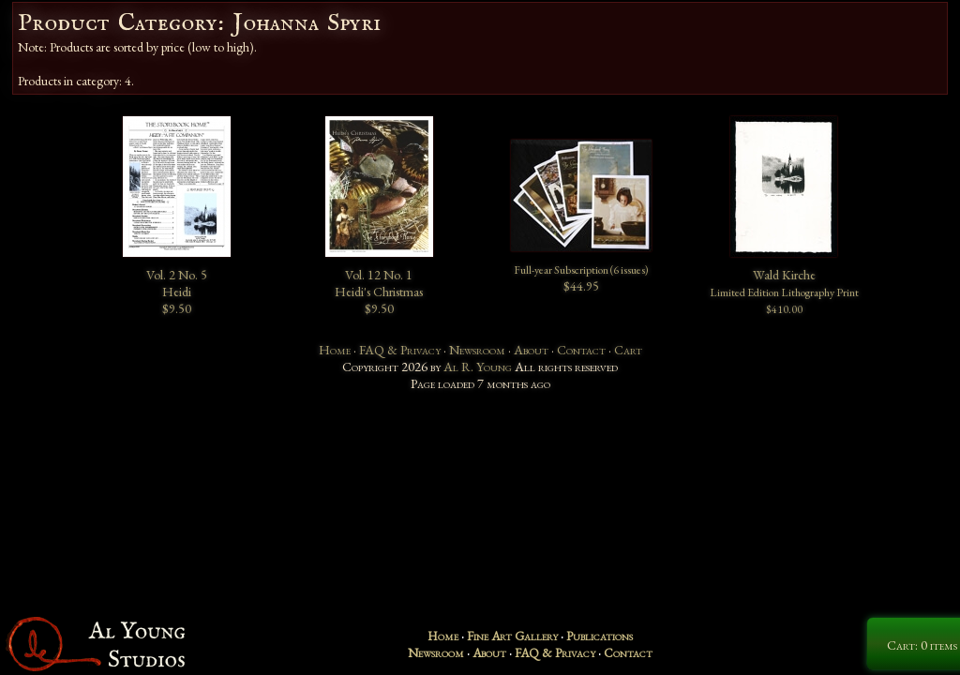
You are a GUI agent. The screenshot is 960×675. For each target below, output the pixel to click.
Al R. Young (477, 366)
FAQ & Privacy (400, 349)
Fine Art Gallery (512, 635)
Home (335, 349)
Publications (599, 635)
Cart (628, 349)
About (531, 349)
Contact (581, 349)
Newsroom (477, 349)
